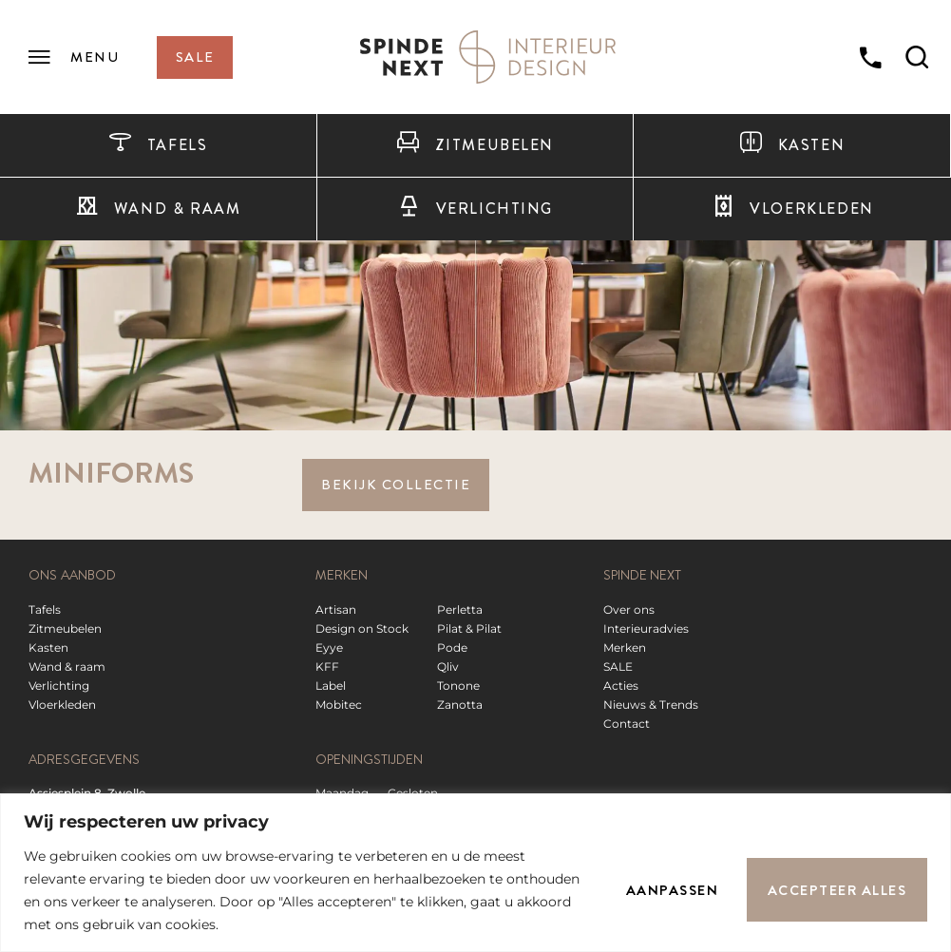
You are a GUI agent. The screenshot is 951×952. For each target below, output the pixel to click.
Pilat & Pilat (469, 628)
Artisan (335, 609)
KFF (327, 666)
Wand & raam (157, 209)
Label (330, 685)
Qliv (448, 666)
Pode (452, 647)
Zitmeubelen (475, 145)
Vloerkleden (62, 704)
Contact (626, 723)
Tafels (157, 145)
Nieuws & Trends (650, 704)
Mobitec (338, 704)
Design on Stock (362, 628)
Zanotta (460, 704)
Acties (620, 685)
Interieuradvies (646, 628)
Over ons (629, 609)
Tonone (458, 685)
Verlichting (475, 209)
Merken (624, 647)
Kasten (792, 145)
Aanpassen (671, 890)
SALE (618, 666)
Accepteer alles (837, 890)
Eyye (329, 647)
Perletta (460, 609)
